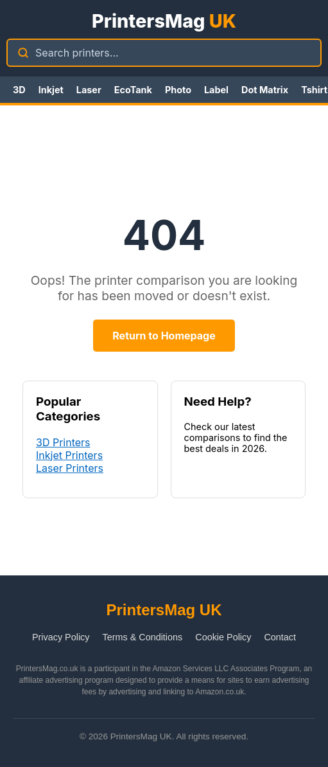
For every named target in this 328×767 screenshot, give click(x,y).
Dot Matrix (264, 89)
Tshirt (314, 89)
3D (19, 89)
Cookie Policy (223, 637)
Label (216, 89)
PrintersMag (164, 21)
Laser (88, 89)
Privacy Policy (61, 637)
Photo (178, 89)
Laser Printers (69, 468)
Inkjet (51, 89)
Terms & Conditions (143, 637)
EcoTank (133, 89)
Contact (280, 637)
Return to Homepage (163, 335)
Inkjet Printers (69, 455)
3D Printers (63, 442)
